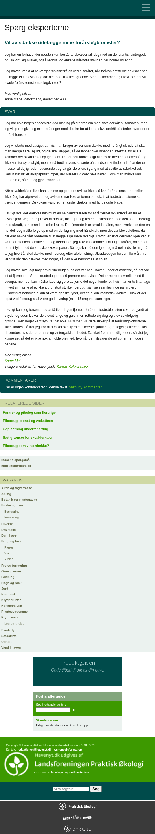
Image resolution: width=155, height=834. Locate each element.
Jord (4, 588)
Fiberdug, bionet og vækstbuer (28, 421)
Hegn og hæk (11, 583)
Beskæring (12, 511)
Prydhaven (9, 617)
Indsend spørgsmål (15, 460)
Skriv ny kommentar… (87, 387)
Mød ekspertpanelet (16, 465)
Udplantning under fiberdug (25, 429)
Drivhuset (8, 529)
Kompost (8, 594)
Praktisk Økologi (77, 806)
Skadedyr (8, 630)
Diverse (7, 524)
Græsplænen (11, 571)
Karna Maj (12, 361)
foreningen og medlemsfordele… (71, 772)
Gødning (7, 577)
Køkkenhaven (11, 605)
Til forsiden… (28, 8)
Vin (6, 553)
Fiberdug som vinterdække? (26, 446)
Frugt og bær (11, 541)
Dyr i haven (9, 535)
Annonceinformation (68, 749)
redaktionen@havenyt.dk (34, 749)
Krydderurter (11, 600)
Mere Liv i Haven (77, 817)
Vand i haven (11, 647)
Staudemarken (47, 720)
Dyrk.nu (77, 828)
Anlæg (6, 494)
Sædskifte (9, 636)
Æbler (8, 559)
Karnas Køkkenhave (72, 367)
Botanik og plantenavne (19, 499)
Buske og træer (13, 505)
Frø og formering (14, 565)
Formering (11, 517)
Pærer (8, 547)
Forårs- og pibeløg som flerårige (29, 413)
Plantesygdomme (14, 611)
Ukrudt (6, 641)
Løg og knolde (14, 623)
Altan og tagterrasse (16, 488)
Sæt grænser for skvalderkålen (28, 438)
